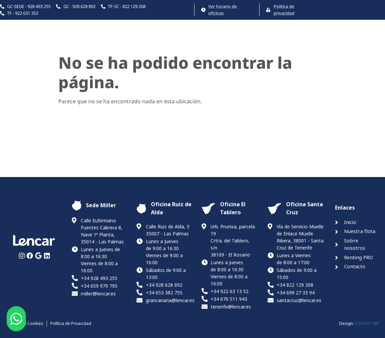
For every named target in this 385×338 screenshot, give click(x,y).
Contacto (328, 42)
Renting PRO (284, 42)
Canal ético (368, 42)
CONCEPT (366, 324)
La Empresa (237, 42)
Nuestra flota (188, 42)
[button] (16, 319)
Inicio (149, 42)
